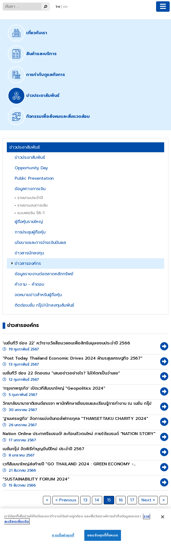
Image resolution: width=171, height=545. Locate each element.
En (65, 6)
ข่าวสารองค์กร (28, 263)
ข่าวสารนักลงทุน (29, 253)
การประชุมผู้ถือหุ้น (30, 232)
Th (57, 6)
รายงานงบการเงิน (32, 205)
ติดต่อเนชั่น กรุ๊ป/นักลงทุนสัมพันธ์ (44, 305)
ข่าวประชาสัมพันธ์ (30, 157)
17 (132, 500)
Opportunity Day (31, 168)
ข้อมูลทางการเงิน (30, 189)
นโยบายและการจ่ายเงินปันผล (40, 242)
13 (85, 500)
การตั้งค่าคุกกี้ (63, 538)
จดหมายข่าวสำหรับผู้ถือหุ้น (38, 295)
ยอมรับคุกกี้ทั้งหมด (102, 538)
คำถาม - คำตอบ (29, 284)
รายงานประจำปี (30, 198)
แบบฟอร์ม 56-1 (31, 213)
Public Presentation (34, 178)
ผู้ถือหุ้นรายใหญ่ (29, 222)
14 (97, 500)
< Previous (65, 500)
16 (121, 500)
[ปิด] (162, 520)
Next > (148, 500)
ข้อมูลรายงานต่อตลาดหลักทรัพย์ (44, 274)
